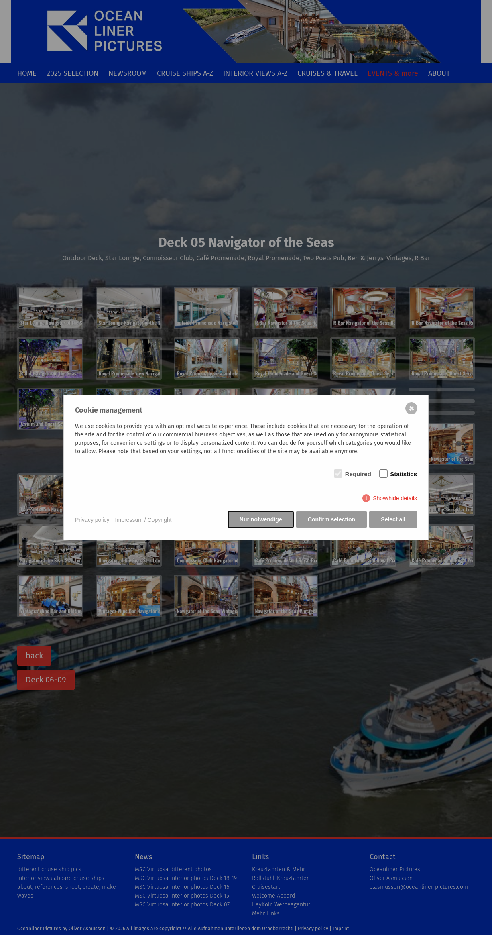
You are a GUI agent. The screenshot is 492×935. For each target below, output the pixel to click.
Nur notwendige (260, 520)
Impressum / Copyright (143, 520)
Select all (393, 520)
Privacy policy (92, 520)
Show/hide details (395, 498)
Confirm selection (331, 520)
